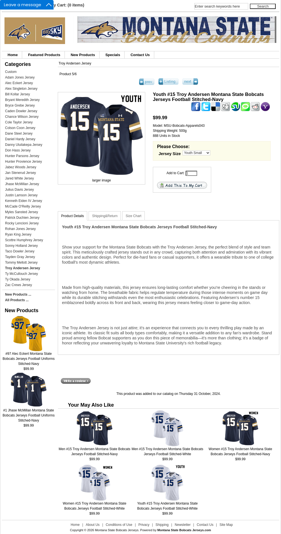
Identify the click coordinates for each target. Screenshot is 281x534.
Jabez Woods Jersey (20, 167)
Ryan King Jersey (18, 234)
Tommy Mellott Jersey (21, 262)
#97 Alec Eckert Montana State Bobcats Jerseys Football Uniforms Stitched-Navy (28, 357)
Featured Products (44, 55)
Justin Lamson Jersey (21, 195)
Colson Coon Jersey (20, 128)
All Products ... (17, 300)
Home (13, 55)
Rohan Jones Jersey (20, 229)
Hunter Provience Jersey (23, 162)
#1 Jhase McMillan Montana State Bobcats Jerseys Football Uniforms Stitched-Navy (28, 413)
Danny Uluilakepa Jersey (23, 145)
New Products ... (18, 294)
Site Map (226, 525)
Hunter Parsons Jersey (22, 156)
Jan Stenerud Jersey (20, 173)
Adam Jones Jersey (19, 77)
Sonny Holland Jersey (21, 246)
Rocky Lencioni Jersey (22, 223)
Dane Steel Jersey (19, 133)
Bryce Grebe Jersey (20, 105)
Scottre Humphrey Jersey (24, 240)
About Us (93, 525)
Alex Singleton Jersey (21, 89)
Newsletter (183, 525)
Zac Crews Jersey (18, 285)
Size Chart (133, 216)
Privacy (143, 525)
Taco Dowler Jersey (19, 251)
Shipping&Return (105, 216)
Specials (112, 55)
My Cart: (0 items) (67, 5)
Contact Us (140, 55)
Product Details (72, 216)
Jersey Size (170, 153)
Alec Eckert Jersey (19, 83)
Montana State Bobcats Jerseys (116, 530)
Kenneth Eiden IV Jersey (23, 201)
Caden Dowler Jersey (21, 111)
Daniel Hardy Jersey (20, 139)
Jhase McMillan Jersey (22, 184)
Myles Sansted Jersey (21, 212)
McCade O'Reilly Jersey (23, 206)
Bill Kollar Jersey (17, 94)
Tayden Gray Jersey (20, 257)
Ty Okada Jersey (17, 279)
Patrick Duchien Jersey (22, 218)
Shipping (162, 525)
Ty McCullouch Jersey (21, 274)
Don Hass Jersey (18, 150)
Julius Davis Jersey (19, 190)
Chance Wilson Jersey (21, 117)
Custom (11, 72)
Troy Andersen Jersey (75, 63)
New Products (83, 55)
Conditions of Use (119, 525)
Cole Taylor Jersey (19, 122)
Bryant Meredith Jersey (22, 100)
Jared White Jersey (19, 178)
